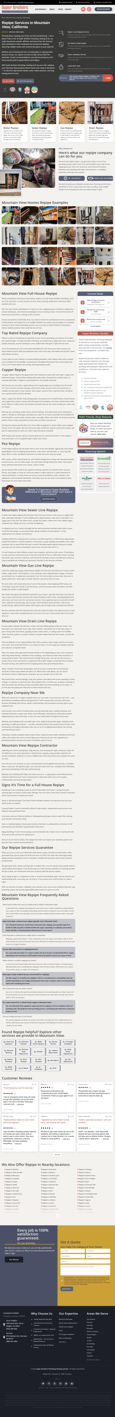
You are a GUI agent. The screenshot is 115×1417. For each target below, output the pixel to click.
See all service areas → (94, 1360)
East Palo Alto (35, 1398)
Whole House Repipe (66, 1327)
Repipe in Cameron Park (87, 1176)
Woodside (68, 1407)
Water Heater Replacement (68, 1051)
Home (3, 18)
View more (57, 1154)
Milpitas (101, 1400)
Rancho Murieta (22, 1405)
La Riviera (18, 1400)
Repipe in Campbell (12, 1179)
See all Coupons (95, 326)
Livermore (48, 1400)
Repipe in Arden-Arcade (14, 1172)
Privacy (51, 1387)
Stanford (107, 1405)
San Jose (89, 1322)
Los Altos (58, 1400)
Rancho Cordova (92, 1331)
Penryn (88, 1402)
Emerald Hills (60, 1398)
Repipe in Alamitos (12, 1169)
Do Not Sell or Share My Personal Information (65, 1387)
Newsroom (41, 1387)
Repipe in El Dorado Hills (87, 1185)
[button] (14, 1259)
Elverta (55, 1398)
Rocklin (89, 1338)
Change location (26, 2)
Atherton (68, 1395)
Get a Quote (8, 81)
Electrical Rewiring (65, 1338)
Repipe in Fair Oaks (12, 1191)
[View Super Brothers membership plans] (95, 443)
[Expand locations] (57, 1216)
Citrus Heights (91, 1335)
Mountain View (10, 18)
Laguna (24, 1400)
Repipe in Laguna (84, 1200)
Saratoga (102, 1405)
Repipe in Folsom (84, 1191)
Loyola (77, 1400)
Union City (42, 1407)
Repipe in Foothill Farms (14, 1194)
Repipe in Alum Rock (49, 1169)
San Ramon (90, 1405)
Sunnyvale (36, 1407)
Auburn (74, 1395)
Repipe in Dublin (11, 1185)
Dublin (29, 1398)
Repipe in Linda (84, 1203)
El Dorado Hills (43, 1398)
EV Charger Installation (66, 1334)
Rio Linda (37, 1405)
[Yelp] (54, 1384)
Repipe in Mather (48, 1212)
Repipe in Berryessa (12, 1176)
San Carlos (66, 1405)
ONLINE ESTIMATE (103, 9)
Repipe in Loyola (11, 1212)
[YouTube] (66, 1384)
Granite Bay (91, 1344)
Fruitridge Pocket (96, 1398)
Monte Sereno (107, 1400)
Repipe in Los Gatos (85, 1209)
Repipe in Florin (47, 1191)
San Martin (77, 1405)
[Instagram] (60, 1384)
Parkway (68, 1402)
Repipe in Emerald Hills (86, 1188)
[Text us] (83, 9)
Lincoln (89, 1341)
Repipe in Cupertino (49, 1182)
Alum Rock (50, 1395)
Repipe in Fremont (48, 1194)
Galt (102, 1398)
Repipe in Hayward (12, 1200)
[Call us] (89, 9)
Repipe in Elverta (48, 1188)
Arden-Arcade (62, 1395)
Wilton (57, 1407)
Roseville (90, 1328)
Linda (38, 1400)
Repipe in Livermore (49, 1206)
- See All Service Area (76, 1407)
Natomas (22, 1402)
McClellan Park (87, 1400)
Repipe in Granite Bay (86, 1197)
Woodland (62, 1407)
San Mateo (83, 1405)
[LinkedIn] (72, 1384)
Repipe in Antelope (85, 1169)
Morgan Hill (8, 1402)
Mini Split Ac (54, 1060)
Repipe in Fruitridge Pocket (88, 1194)
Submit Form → (67, 1289)
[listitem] (95, 302)
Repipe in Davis (84, 1182)
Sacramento (91, 1319)
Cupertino (20, 1398)
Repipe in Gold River (49, 1197)
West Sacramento (50, 1407)
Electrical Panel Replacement (23, 1051)
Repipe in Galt (10, 1197)
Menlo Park (95, 1400)
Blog (47, 1387)
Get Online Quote (48, 499)
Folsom (89, 1353)
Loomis (53, 1400)
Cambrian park (86, 1395)
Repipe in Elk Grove (12, 1188)
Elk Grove (49, 1398)
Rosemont (47, 1405)
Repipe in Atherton (48, 1172)
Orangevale (57, 1402)
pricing (109, 348)
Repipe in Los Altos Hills (50, 1209)
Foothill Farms (82, 1398)
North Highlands (49, 1402)
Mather (81, 1400)
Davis (25, 1398)
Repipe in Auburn (85, 1172)
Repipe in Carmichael (49, 1179)
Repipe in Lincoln (48, 1203)
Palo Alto (90, 1325)
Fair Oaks (90, 1347)
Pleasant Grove (95, 1402)
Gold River (106, 1398)
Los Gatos (71, 1400)
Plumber (40, 1052)
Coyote (15, 1398)
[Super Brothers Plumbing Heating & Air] (15, 9)
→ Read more (20, 1104)
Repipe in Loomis (84, 1206)
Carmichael (90, 1350)
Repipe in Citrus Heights (87, 1179)
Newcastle (33, 1402)
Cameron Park (94, 1395)
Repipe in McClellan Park (87, 1212)
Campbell (101, 1395)
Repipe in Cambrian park (50, 1176)
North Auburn (40, 1402)
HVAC (54, 1068)
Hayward (90, 1356)
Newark (28, 1402)
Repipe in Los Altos (12, 1209)
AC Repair (25, 1068)
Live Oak (42, 1400)
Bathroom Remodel (65, 1319)
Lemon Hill (29, 1400)
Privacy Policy (83, 1284)
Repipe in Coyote (11, 1182)
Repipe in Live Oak (12, 1206)
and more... (63, 1342)
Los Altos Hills (65, 1400)
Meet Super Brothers (25, 81)
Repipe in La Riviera (49, 1200)
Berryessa (78, 1395)
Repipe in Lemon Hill (13, 1203)
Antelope (55, 1395)
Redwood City (30, 1405)
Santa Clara (97, 1405)
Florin (71, 1398)
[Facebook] (49, 1384)
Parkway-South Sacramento (78, 1402)
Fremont (88, 1398)
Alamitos (44, 1395)
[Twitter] (43, 1384)
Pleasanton (103, 1402)
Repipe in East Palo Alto (50, 1185)
